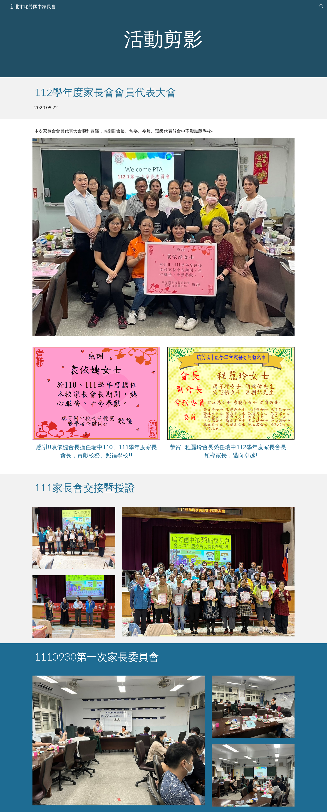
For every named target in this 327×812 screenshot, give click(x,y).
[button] (321, 6)
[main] (163, 38)
